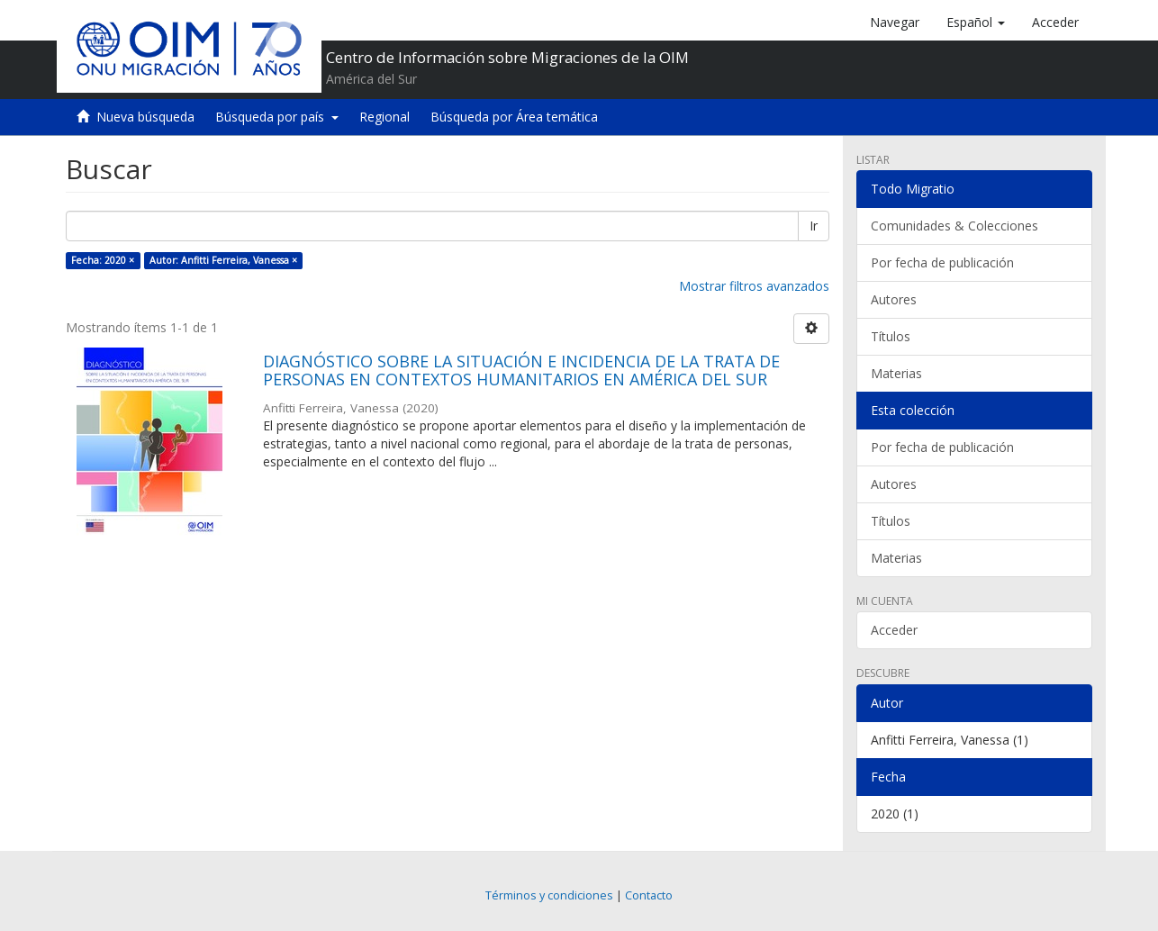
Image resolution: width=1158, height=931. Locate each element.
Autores (894, 299)
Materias (896, 373)
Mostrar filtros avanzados (754, 285)
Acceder (894, 629)
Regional (384, 116)
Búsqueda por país (277, 116)
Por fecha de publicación (942, 262)
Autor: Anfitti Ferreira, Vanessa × (223, 260)
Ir (814, 225)
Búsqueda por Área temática (514, 116)
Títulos (890, 336)
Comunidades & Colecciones (954, 225)
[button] (975, 22)
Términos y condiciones (549, 895)
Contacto (649, 895)
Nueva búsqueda (145, 116)
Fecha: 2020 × (102, 260)
